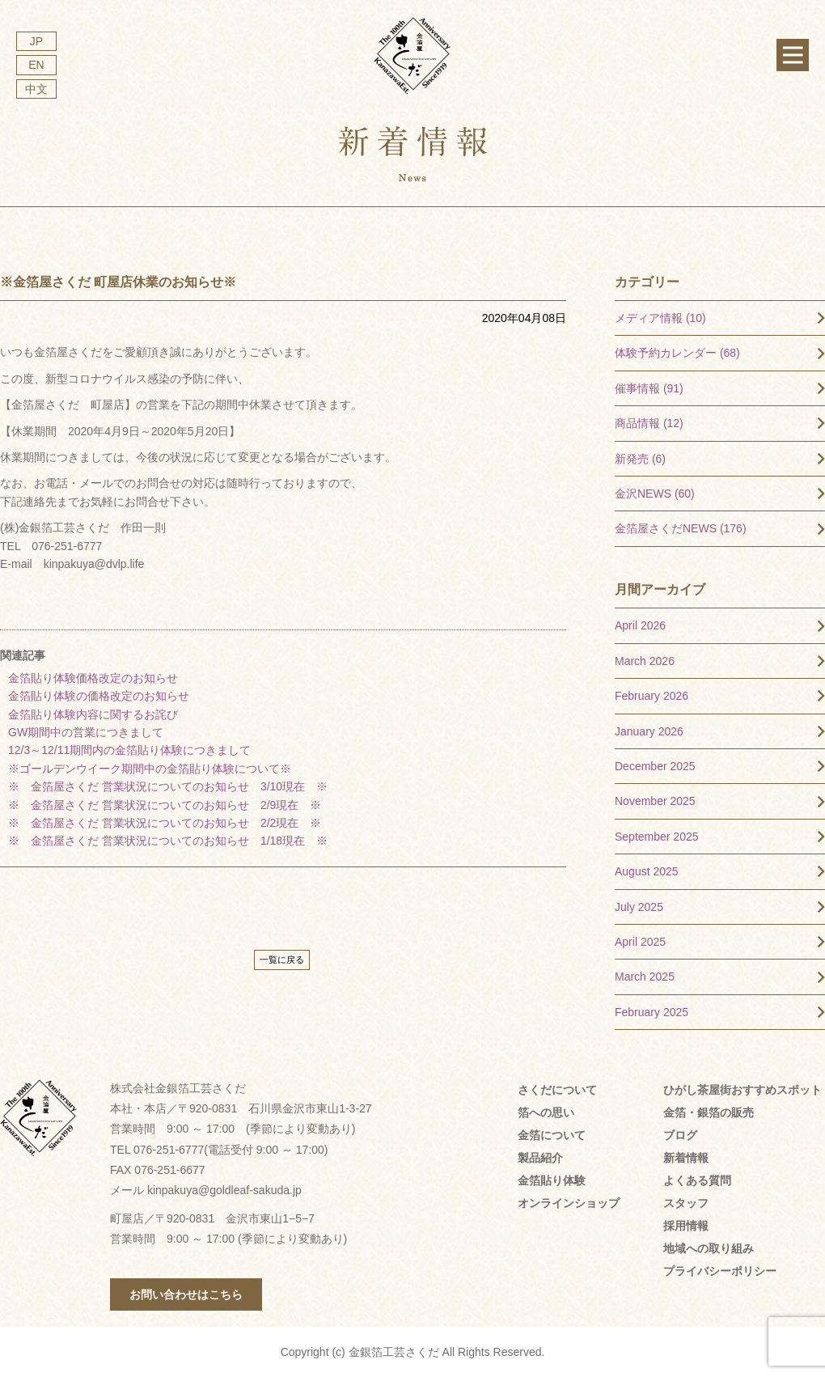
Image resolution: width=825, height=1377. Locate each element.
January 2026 (649, 731)
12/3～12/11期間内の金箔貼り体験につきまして (135, 750)
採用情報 (686, 1225)
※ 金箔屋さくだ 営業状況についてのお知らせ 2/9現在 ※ (164, 805)
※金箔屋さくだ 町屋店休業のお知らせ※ (118, 282)
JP (36, 41)
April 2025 (640, 941)
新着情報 (686, 1157)
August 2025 (647, 871)
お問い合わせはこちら (186, 1294)
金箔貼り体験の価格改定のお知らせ (98, 695)
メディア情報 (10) (660, 317)
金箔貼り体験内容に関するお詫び (93, 714)
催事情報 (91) (649, 388)
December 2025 (655, 766)
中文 (36, 89)
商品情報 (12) (649, 423)
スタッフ (686, 1203)
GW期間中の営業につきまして (85, 732)
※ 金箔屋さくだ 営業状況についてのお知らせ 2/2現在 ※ (164, 822)
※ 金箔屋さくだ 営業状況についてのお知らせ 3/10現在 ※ (168, 786)
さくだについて (557, 1089)
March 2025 (645, 976)
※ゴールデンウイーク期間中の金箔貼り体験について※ (149, 768)
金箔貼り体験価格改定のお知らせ (93, 678)
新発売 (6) (640, 458)
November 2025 (655, 800)
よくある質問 (697, 1180)
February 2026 (651, 695)
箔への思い (546, 1112)
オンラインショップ (569, 1203)
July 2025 (639, 906)
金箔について (552, 1135)
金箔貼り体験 (552, 1180)
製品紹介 (540, 1157)
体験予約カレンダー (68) (677, 352)
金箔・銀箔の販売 (708, 1112)
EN (36, 64)
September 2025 (657, 836)
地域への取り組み (708, 1248)
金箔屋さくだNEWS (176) (681, 528)
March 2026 (645, 661)
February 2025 (651, 1012)
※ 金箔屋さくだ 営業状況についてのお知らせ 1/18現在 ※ (168, 840)
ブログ (680, 1135)
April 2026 (640, 625)
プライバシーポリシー (719, 1271)
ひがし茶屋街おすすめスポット (742, 1089)
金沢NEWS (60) (655, 493)
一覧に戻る (282, 959)
